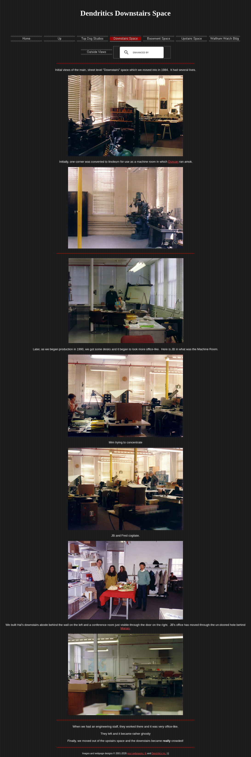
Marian (125, 628)
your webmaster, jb (137, 753)
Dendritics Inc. (159, 753)
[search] (140, 52)
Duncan (173, 161)
